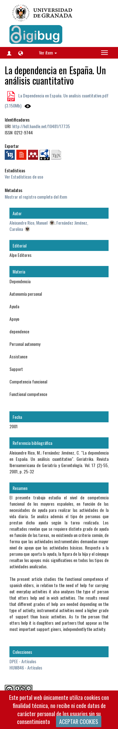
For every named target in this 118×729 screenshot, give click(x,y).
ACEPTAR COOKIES (78, 721)
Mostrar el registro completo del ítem (36, 196)
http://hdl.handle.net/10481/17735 (41, 126)
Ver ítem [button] (48, 52)
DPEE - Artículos (22, 661)
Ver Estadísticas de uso (24, 176)
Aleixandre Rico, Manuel (28, 222)
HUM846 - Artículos (25, 667)
